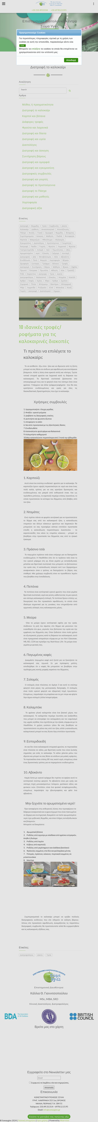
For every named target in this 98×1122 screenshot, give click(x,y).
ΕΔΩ (22, 45)
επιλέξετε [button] (36, 49)
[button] (71, 60)
